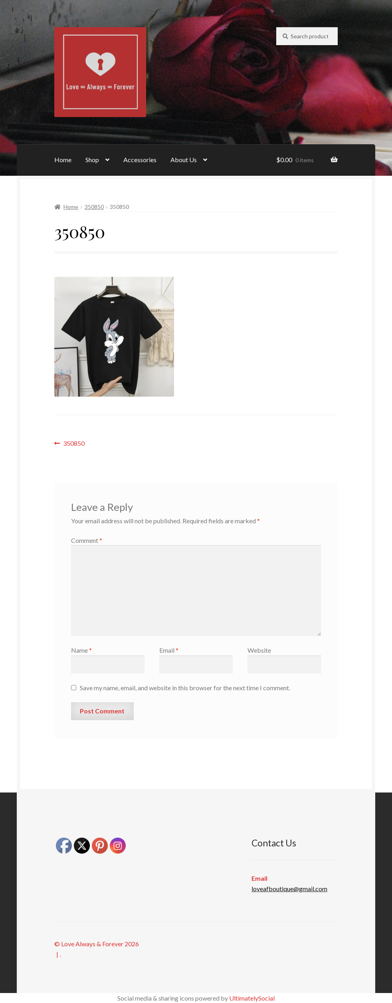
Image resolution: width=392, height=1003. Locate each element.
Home (62, 159)
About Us (183, 159)
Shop (92, 159)
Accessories (139, 159)
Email (168, 650)
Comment (86, 540)
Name (81, 650)
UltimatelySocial (252, 998)
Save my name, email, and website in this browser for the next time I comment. (185, 687)
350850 (94, 206)
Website (259, 650)
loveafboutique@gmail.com (289, 888)
